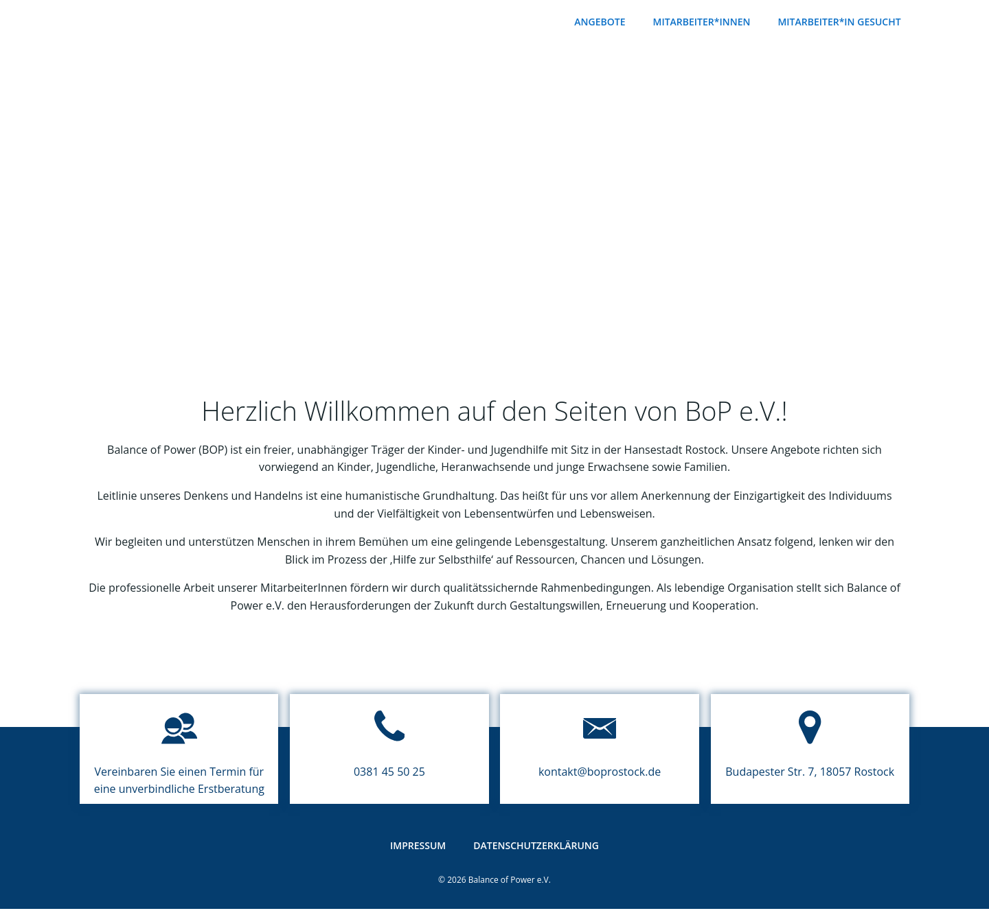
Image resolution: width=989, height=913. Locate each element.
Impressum (418, 855)
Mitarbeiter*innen (704, 20)
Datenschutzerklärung (536, 855)
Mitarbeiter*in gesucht (842, 20)
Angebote (603, 20)
